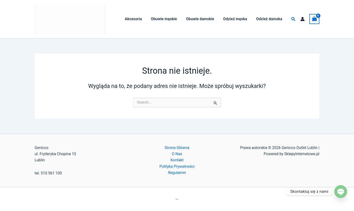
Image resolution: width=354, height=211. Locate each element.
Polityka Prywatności (177, 166)
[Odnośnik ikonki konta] (302, 19)
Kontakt (176, 160)
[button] (293, 19)
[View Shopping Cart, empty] (314, 19)
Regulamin (177, 172)
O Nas (177, 154)
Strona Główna (177, 147)
